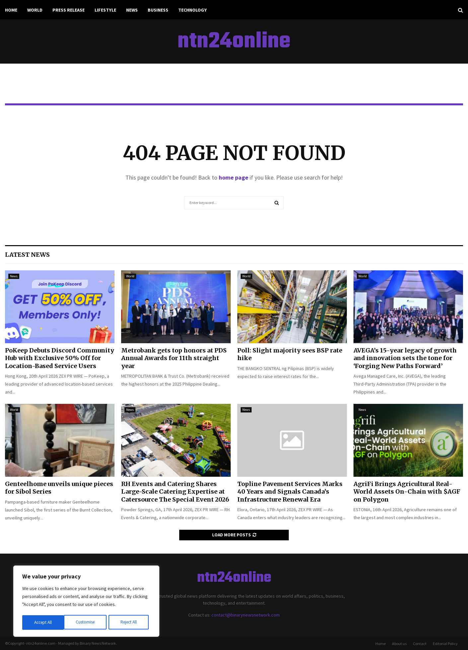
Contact (420, 643)
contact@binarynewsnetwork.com (245, 615)
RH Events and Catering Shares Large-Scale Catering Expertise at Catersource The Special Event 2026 (175, 491)
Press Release (68, 10)
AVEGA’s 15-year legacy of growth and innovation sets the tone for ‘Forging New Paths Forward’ (405, 358)
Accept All (130, 622)
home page (233, 177)
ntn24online (234, 42)
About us (399, 643)
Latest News (27, 254)
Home (11, 10)
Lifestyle (105, 10)
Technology (192, 10)
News (132, 10)
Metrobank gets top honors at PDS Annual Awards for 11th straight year (174, 358)
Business (158, 10)
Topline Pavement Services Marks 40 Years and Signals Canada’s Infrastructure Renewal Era (290, 491)
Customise (43, 622)
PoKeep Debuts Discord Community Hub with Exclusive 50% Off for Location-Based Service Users (59, 358)
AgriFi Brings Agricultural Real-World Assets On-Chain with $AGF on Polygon (406, 491)
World (34, 10)
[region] (86, 602)
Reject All (87, 622)
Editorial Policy (445, 643)
